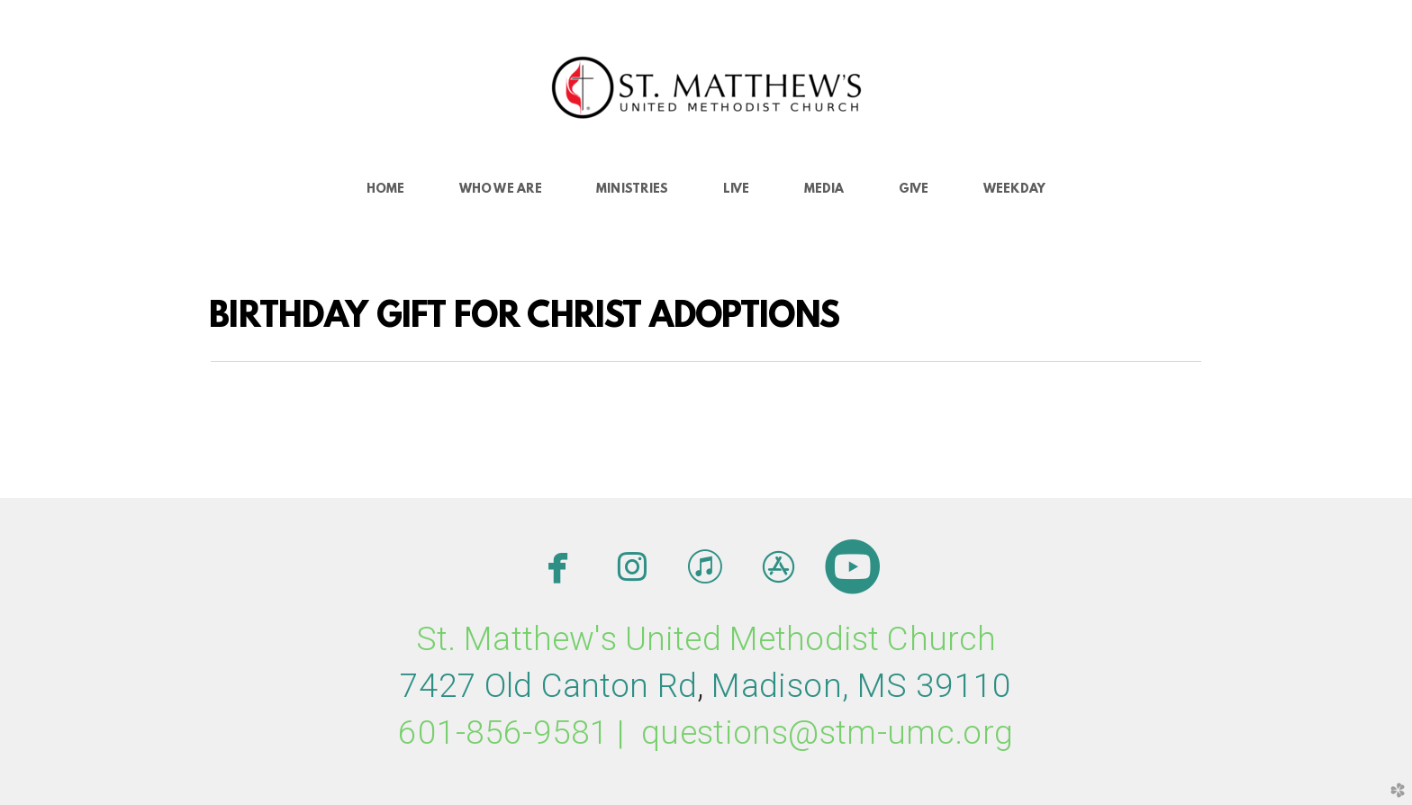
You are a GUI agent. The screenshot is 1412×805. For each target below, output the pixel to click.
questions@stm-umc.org (827, 732)
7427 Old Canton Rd (548, 685)
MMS (861, 685)
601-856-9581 (503, 732)
